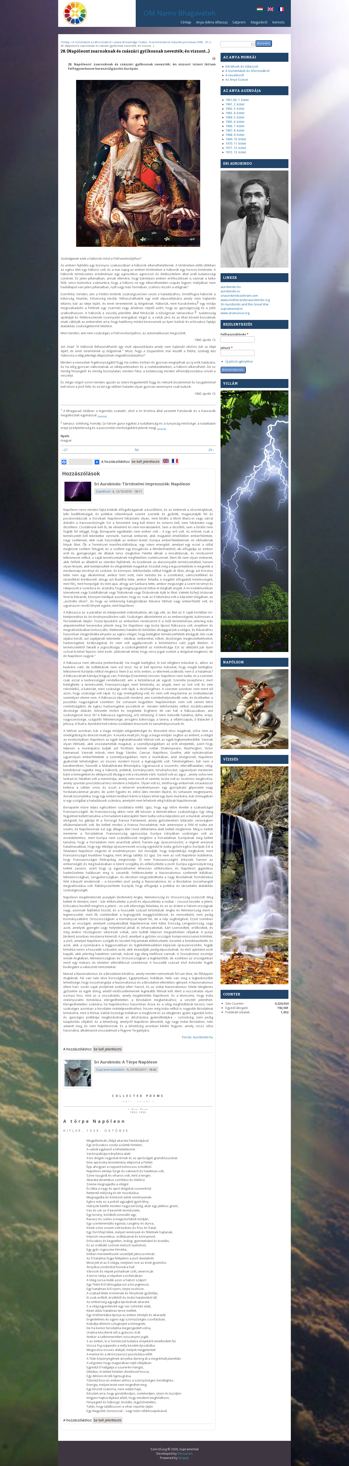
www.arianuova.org (235, 313)
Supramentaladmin (110, 1069)
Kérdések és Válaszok (241, 66)
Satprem (238, 23)
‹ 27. (65, 450)
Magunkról (259, 22)
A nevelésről (234, 75)
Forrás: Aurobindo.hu (197, 1037)
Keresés (278, 22)
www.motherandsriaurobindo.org (245, 300)
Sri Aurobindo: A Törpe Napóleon (125, 1062)
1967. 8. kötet (234, 130)
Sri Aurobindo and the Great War (245, 304)
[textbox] (238, 44)
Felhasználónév (234, 334)
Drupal (183, 1458)
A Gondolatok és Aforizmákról (91, 42)
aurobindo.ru (230, 291)
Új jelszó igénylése (239, 361)
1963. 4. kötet (234, 113)
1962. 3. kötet (234, 108)
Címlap (186, 22)
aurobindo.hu (231, 287)
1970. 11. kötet (235, 143)
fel (137, 450)
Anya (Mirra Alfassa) (212, 22)
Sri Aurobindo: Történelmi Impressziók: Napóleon (142, 484)
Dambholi (103, 491)
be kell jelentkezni (145, 461)
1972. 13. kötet (235, 152)
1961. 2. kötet (234, 104)
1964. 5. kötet (234, 117)
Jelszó (227, 348)
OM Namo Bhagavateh (179, 12)
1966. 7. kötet (234, 126)
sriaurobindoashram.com (239, 295)
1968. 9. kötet (234, 134)
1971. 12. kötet (235, 148)
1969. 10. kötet (235, 139)
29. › (211, 450)
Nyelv (65, 436)
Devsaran (185, 1453)
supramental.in (232, 308)
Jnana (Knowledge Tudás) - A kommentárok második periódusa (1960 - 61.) (162, 42)
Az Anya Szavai (236, 79)
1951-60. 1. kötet (237, 100)
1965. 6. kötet (234, 121)
